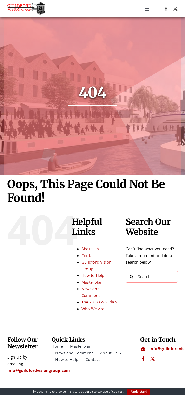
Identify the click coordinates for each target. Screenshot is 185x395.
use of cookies (113, 391)
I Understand (138, 391)
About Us (90, 249)
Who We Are (92, 309)
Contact (88, 256)
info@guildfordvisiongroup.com (38, 370)
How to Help (93, 275)
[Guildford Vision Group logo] (26, 4)
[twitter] (175, 9)
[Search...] (152, 277)
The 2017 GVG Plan (99, 302)
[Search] (132, 277)
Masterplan (92, 282)
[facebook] (166, 9)
